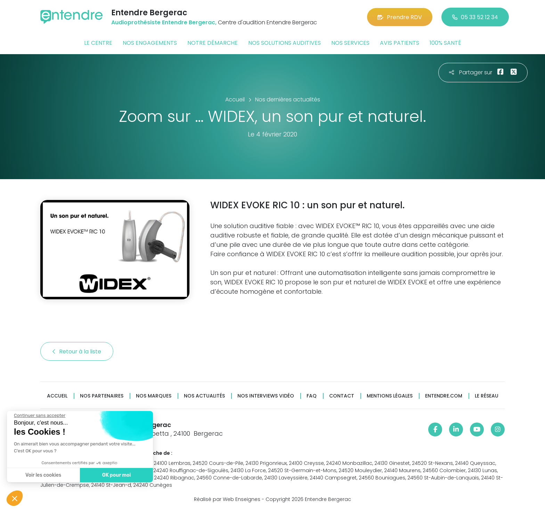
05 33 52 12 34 (475, 17)
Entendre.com (443, 396)
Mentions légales (390, 396)
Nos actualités (204, 396)
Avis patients (399, 43)
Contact (341, 396)
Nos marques (153, 396)
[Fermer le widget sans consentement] (39, 415)
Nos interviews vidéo (265, 396)
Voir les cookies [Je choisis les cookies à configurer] (42, 475)
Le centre (98, 43)
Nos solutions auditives (284, 43)
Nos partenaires (101, 396)
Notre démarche (212, 43)
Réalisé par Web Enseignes (227, 499)
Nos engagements (150, 43)
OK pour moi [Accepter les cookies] (115, 475)
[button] (14, 498)
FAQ (312, 396)
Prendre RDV (399, 17)
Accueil (57, 396)
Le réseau (486, 396)
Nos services (350, 43)
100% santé (445, 43)
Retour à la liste (77, 352)
